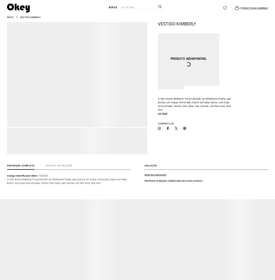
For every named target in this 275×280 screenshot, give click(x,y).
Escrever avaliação (155, 175)
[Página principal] (58, 8)
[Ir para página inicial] (10, 17)
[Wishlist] (225, 8)
